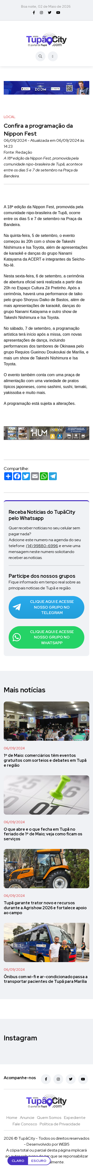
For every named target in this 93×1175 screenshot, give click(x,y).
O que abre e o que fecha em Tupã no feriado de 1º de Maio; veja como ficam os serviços (43, 834)
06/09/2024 (14, 748)
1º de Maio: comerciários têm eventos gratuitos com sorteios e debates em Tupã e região (45, 760)
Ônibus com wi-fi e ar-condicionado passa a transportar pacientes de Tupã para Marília (46, 979)
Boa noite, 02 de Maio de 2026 (46, 6)
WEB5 (64, 1144)
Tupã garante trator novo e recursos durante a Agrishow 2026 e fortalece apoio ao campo (45, 907)
